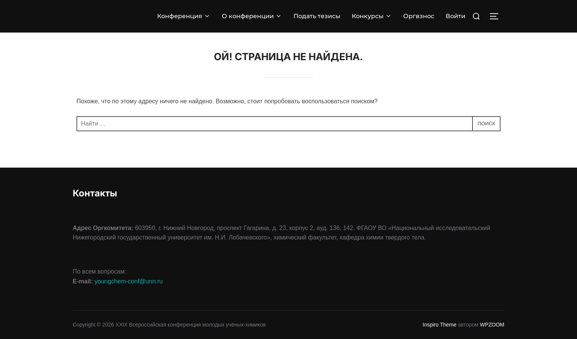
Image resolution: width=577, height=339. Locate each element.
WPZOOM (492, 325)
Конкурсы (372, 16)
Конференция (184, 16)
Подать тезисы (316, 16)
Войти (455, 16)
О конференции (252, 16)
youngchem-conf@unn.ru (129, 281)
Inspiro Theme (439, 325)
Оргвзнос (418, 16)
